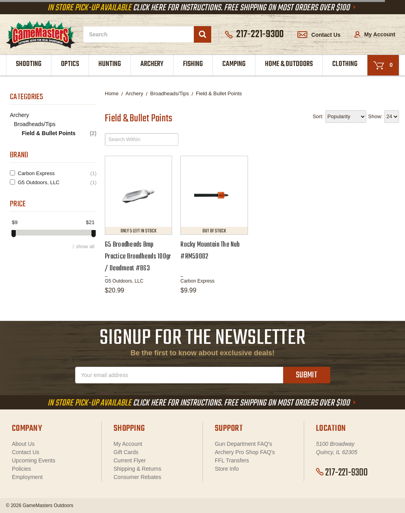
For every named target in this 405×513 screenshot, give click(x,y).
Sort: (317, 116)
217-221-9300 (342, 473)
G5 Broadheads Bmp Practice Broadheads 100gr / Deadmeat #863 (138, 256)
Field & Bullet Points (59, 133)
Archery (151, 64)
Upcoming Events (33, 460)
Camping (234, 64)
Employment (27, 477)
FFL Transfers (232, 460)
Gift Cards (126, 452)
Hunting (109, 64)
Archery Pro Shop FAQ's (245, 452)
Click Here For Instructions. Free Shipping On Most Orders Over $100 (202, 8)
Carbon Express (57, 173)
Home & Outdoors (289, 64)
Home (112, 93)
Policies (21, 469)
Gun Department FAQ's (243, 444)
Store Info (227, 469)
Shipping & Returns (137, 469)
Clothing (345, 64)
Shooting (29, 64)
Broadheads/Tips (34, 124)
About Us (23, 444)
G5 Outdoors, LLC (57, 182)
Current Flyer (130, 460)
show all (85, 246)
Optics (70, 64)
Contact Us (319, 35)
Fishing (193, 64)
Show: (375, 116)
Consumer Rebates (137, 477)
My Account (375, 34)
